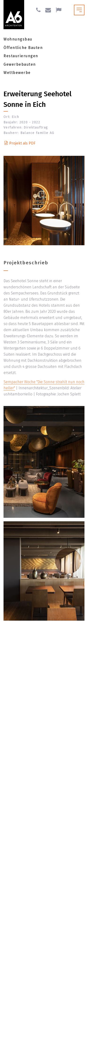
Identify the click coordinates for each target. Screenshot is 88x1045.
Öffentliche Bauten (23, 47)
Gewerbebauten (20, 64)
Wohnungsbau (18, 39)
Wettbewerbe (17, 72)
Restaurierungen (21, 56)
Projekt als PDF (22, 143)
